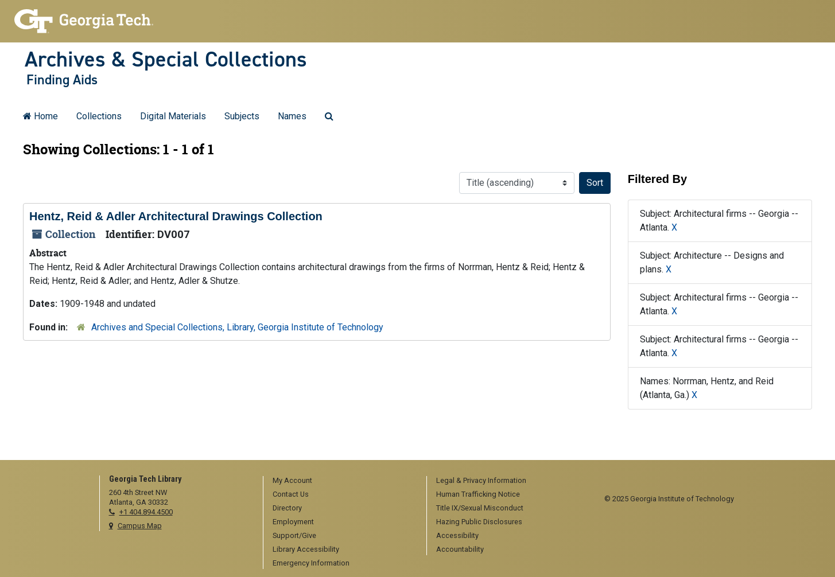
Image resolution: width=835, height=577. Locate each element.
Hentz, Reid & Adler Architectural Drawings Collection (176, 216)
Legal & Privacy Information (481, 480)
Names (292, 116)
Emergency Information (311, 563)
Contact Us (291, 494)
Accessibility (457, 535)
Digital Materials (173, 116)
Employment (293, 521)
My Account (292, 480)
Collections (99, 116)
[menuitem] (341, 481)
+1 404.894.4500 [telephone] (146, 512)
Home (40, 116)
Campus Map (140, 525)
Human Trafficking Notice (478, 494)
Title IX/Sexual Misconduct (479, 508)
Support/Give (294, 535)
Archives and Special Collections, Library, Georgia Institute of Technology (237, 327)
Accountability (460, 549)
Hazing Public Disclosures (479, 521)
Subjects (241, 116)
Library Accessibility (306, 549)
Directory (287, 508)
